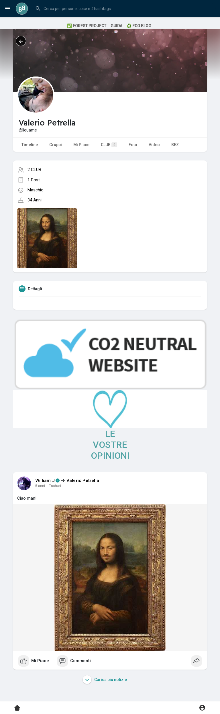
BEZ (175, 144)
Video (154, 144)
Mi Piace (81, 144)
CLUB (109, 144)
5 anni (40, 486)
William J (45, 480)
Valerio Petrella (82, 480)
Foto (133, 144)
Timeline (29, 144)
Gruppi (55, 144)
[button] (124, 8)
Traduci (55, 486)
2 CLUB (34, 169)
